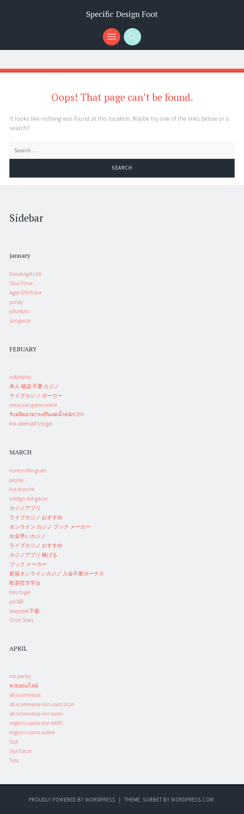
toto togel (19, 592)
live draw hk (21, 489)
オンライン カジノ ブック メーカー (50, 526)
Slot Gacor (20, 751)
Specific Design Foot (122, 14)
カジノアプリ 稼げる (33, 554)
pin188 (16, 601)
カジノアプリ (25, 508)
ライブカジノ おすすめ (36, 517)
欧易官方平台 (25, 583)
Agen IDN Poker (25, 292)
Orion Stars (21, 620)
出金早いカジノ (27, 536)
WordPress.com (192, 799)
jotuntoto (19, 311)
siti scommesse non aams (36, 713)
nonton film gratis (28, 470)
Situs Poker (21, 283)
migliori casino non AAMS (36, 723)
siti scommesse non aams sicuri (42, 704)
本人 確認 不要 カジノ (34, 386)
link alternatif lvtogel (30, 423)
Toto (14, 760)
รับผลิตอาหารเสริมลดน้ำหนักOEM (46, 414)
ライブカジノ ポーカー (36, 395)
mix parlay (20, 676)
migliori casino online (32, 732)
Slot (13, 741)
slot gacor (20, 320)
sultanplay (20, 377)
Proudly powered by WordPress (72, 799)
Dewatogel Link (25, 274)
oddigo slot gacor (28, 498)
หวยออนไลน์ (23, 685)
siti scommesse (24, 695)
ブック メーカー (28, 564)
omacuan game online (33, 405)
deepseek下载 (24, 611)
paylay (16, 480)
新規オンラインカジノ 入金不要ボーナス (56, 573)
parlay (16, 302)
